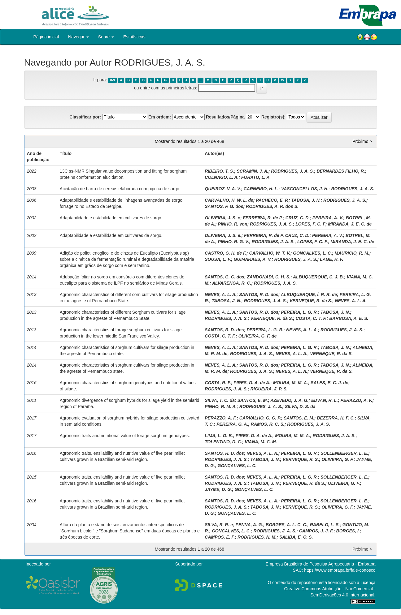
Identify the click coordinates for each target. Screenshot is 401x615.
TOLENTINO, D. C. (223, 441)
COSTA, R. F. (218, 382)
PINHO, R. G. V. (233, 241)
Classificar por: (85, 116)
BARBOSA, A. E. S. (348, 318)
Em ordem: (159, 116)
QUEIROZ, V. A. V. (223, 188)
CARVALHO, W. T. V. (269, 253)
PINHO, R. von (232, 223)
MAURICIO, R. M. (352, 253)
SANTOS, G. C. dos (224, 276)
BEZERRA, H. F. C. (336, 417)
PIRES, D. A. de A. (251, 382)
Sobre (106, 36)
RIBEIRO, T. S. (219, 171)
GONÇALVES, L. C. (237, 465)
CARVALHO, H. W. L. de (229, 200)
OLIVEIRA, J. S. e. (223, 235)
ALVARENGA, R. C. (231, 283)
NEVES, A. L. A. (220, 294)
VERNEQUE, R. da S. (311, 300)
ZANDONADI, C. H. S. (268, 276)
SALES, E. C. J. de (329, 382)
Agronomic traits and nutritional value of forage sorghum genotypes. (125, 435)
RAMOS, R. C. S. (268, 424)
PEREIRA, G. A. (232, 424)
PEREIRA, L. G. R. (299, 312)
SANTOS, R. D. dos (258, 294)
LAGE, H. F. (331, 259)
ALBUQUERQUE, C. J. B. (318, 276)
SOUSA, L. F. (218, 259)
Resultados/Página (225, 116)
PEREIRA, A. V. (327, 217)
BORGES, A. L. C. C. (286, 524)
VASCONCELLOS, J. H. (305, 188)
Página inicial (46, 36)
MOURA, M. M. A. (290, 382)
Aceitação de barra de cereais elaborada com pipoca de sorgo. (120, 188)
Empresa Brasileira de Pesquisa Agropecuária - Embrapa (321, 563)
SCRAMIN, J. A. (252, 171)
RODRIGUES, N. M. (257, 537)
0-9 (112, 80)
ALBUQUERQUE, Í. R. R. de (309, 294)
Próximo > (362, 141)
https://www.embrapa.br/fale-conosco (339, 570)
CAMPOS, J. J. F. (316, 530)
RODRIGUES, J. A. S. (292, 171)
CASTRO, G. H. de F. (225, 253)
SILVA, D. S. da (300, 406)
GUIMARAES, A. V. (253, 259)
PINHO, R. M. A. (221, 406)
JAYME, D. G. (218, 489)
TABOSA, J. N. (305, 200)
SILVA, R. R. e (219, 524)
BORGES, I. (348, 530)
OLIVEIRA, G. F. (338, 459)
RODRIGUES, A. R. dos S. (272, 206)
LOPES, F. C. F (310, 223)
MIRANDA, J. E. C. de (350, 223)
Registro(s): (273, 116)
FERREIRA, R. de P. (263, 217)
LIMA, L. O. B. (219, 435)
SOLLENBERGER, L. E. (344, 453)
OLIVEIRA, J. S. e (222, 217)
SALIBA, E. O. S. (296, 537)
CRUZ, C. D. (297, 217)
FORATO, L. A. (256, 177)
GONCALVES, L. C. (312, 253)
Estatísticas (134, 36)
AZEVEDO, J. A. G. (289, 400)
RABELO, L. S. (325, 524)
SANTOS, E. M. (253, 400)
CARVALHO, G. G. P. (260, 417)
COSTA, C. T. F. (311, 318)
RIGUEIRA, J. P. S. (269, 388)
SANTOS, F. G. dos (224, 206)
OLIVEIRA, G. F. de (257, 335)
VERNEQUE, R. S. (301, 459)
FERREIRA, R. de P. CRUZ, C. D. (276, 235)
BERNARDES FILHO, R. (340, 171)
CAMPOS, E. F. (220, 537)
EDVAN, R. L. (324, 400)
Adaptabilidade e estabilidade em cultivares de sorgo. (111, 217)
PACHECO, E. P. (272, 200)
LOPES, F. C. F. (312, 241)
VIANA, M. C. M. (261, 441)
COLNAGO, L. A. (221, 177)
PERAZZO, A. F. (357, 400)
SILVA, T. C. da (220, 400)
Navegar (78, 36)
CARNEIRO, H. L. (261, 188)
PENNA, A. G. (249, 524)
